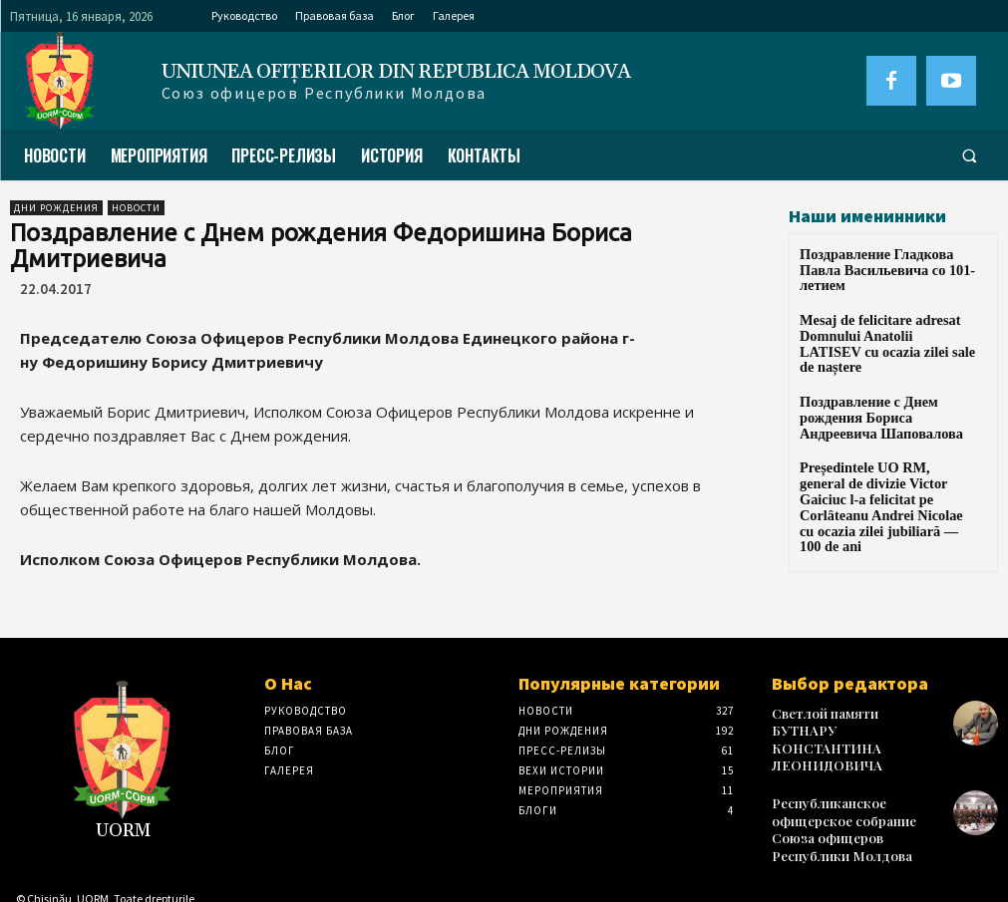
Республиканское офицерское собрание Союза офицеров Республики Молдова (856, 800)
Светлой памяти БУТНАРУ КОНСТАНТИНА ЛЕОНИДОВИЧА (848, 727)
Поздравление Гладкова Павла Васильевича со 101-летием (883, 261)
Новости (136, 207)
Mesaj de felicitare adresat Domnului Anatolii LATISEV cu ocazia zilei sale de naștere (882, 315)
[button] (969, 155)
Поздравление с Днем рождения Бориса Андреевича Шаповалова (885, 376)
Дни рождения (56, 207)
